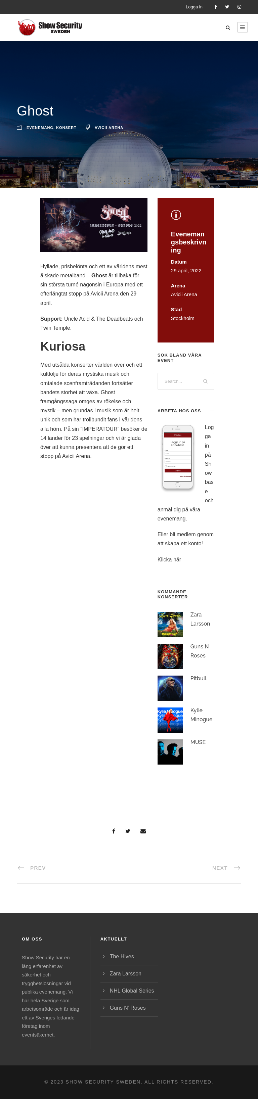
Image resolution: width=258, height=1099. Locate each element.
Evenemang (40, 138)
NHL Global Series (132, 991)
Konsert (66, 138)
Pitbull (198, 689)
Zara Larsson (125, 973)
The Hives (122, 956)
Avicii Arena (109, 138)
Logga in (194, 6)
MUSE (198, 752)
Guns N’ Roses (128, 1008)
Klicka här (169, 570)
